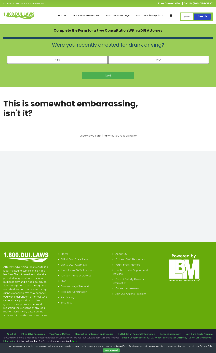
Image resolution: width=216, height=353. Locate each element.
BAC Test (66, 302)
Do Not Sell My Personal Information (128, 281)
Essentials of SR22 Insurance (77, 270)
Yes (57, 59)
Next (108, 75)
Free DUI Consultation (74, 291)
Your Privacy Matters (127, 264)
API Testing (68, 297)
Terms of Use (127, 337)
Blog (63, 281)
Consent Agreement (127, 288)
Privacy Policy (142, 337)
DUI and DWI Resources (130, 259)
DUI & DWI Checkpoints (149, 15)
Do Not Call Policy (178, 337)
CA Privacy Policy (159, 337)
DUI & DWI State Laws (86, 15)
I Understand (111, 350)
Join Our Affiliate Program (130, 293)
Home (63, 15)
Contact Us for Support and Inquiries (130, 272)
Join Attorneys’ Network (75, 286)
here (74, 341)
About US (121, 253)
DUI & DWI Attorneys (117, 15)
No (158, 59)
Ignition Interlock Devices (76, 275)
